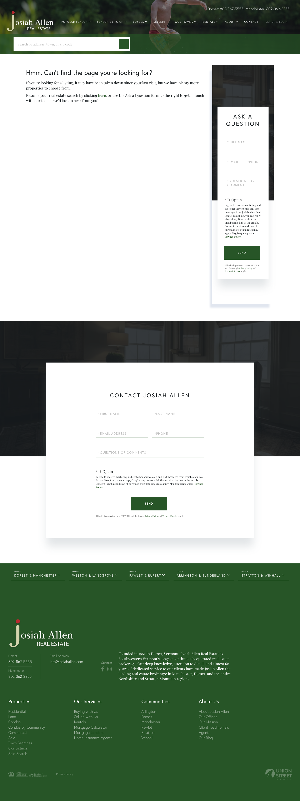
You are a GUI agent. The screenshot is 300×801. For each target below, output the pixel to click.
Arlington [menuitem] (148, 711)
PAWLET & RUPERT (145, 575)
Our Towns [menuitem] (184, 22)
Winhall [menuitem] (147, 737)
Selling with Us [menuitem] (86, 716)
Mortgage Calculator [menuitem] (90, 727)
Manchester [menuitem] (150, 721)
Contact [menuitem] (251, 22)
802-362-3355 (278, 8)
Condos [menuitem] (14, 721)
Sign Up (270, 21)
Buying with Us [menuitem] (86, 711)
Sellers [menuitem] (160, 22)
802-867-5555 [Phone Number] (20, 661)
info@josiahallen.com (66, 661)
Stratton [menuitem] (148, 732)
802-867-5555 (232, 8)
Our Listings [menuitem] (18, 748)
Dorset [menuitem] (146, 716)
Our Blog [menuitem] (206, 737)
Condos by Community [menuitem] (26, 727)
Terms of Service (232, 271)
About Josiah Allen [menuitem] (214, 711)
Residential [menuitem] (17, 711)
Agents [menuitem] (204, 732)
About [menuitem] (230, 22)
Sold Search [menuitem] (17, 753)
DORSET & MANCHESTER (35, 575)
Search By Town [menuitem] (110, 22)
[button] (124, 44)
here (102, 95)
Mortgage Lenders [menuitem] (88, 732)
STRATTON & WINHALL (261, 575)
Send (242, 253)
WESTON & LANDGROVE (93, 575)
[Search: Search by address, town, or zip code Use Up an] (68, 44)
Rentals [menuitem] (208, 22)
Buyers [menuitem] (138, 22)
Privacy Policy (233, 236)
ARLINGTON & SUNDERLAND (201, 575)
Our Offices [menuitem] (208, 716)
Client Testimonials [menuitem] (214, 727)
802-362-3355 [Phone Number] (20, 676)
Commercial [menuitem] (17, 732)
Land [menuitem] (12, 716)
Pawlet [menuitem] (146, 727)
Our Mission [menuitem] (208, 721)
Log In (283, 21)
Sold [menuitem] (11, 737)
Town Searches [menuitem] (20, 743)
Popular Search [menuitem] (74, 22)
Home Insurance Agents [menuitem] (93, 737)
